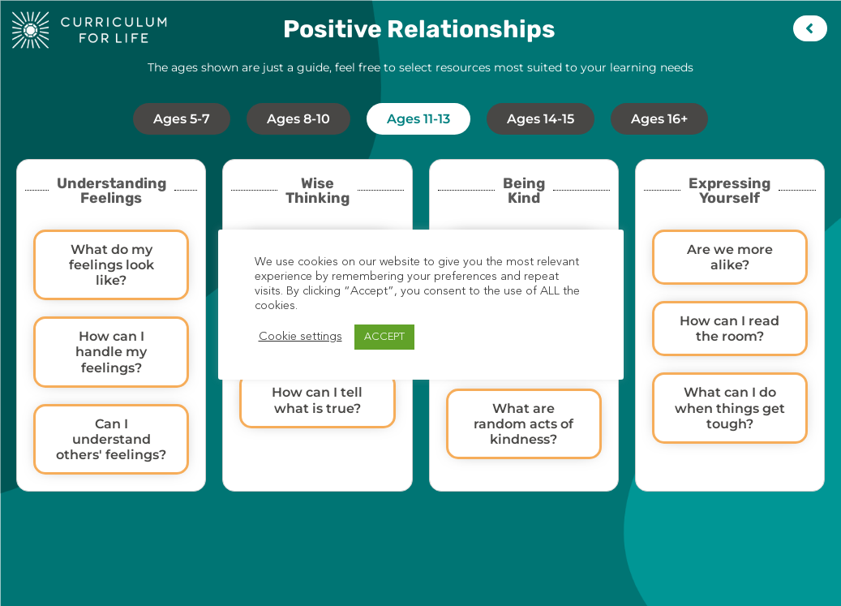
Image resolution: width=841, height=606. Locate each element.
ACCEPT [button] (384, 337)
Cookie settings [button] (300, 337)
